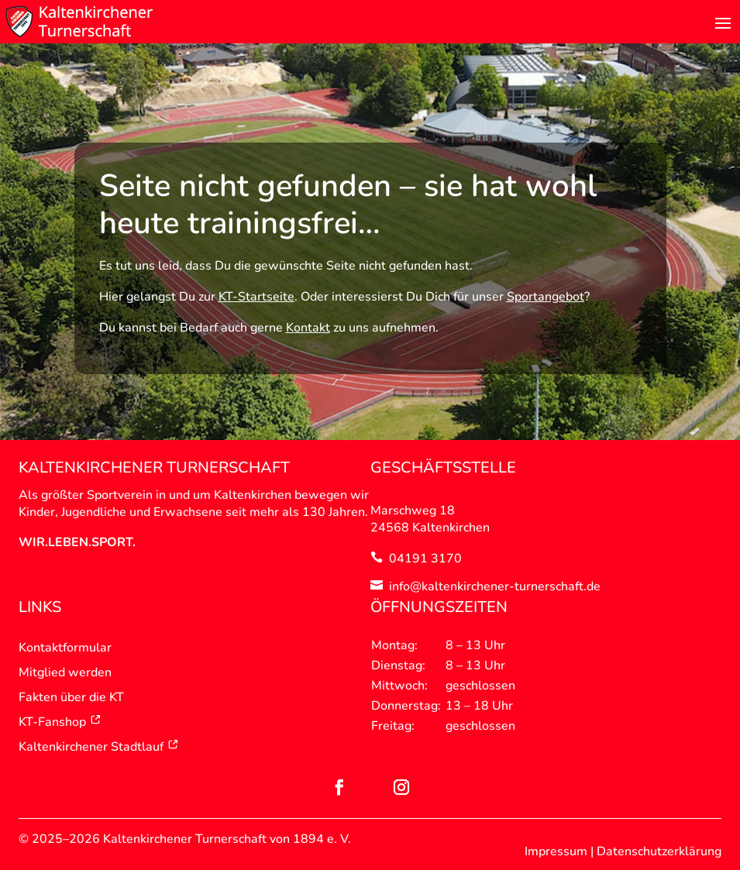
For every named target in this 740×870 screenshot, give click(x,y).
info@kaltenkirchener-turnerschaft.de (495, 586)
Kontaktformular (65, 647)
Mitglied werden (65, 672)
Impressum (556, 851)
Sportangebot (545, 296)
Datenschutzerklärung (659, 851)
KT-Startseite (256, 296)
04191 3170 (425, 558)
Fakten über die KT (71, 697)
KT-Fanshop (60, 722)
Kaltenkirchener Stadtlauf (99, 746)
